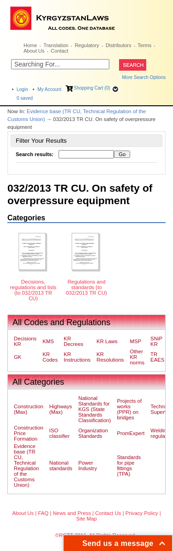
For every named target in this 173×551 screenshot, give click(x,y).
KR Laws (106, 341)
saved (25, 98)
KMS (48, 341)
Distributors (118, 45)
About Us (34, 51)
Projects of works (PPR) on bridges (129, 409)
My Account (49, 89)
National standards (60, 465)
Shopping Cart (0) (92, 88)
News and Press (72, 513)
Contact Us (108, 513)
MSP (136, 341)
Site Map (86, 518)
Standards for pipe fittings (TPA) (129, 465)
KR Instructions (77, 357)
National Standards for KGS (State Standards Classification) (94, 409)
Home (30, 45)
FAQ (43, 513)
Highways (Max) (60, 409)
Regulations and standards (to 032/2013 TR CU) (86, 287)
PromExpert (130, 433)
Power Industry (87, 465)
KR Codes (50, 357)
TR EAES (157, 357)
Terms (144, 45)
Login (22, 89)
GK (17, 357)
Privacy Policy (141, 513)
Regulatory (87, 45)
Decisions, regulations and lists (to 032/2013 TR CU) (33, 290)
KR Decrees (73, 341)
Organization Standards (93, 433)
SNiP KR (156, 341)
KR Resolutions (110, 357)
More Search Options (144, 77)
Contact (59, 51)
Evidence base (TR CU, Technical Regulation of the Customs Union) (26, 465)
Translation (55, 45)
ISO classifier (59, 433)
